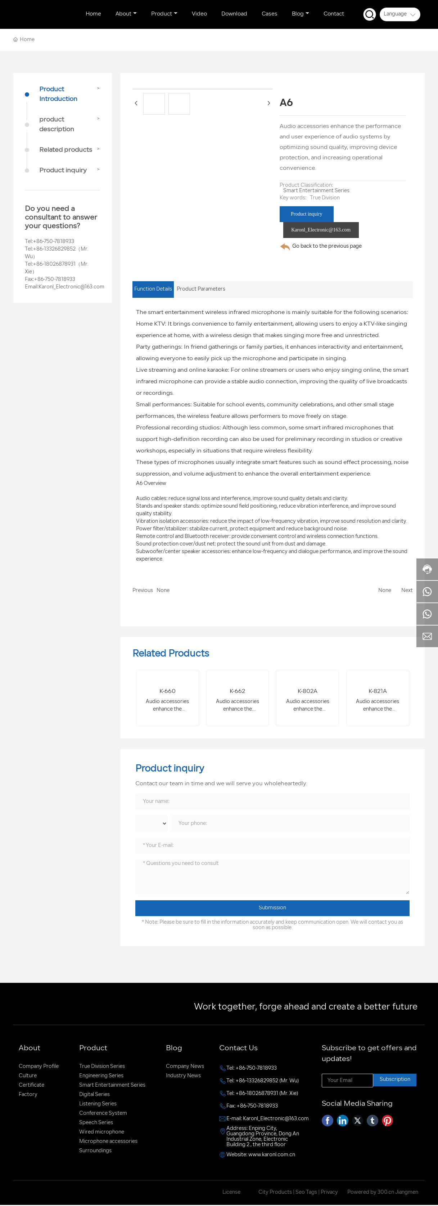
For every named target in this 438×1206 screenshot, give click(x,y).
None (163, 590)
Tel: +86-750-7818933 (251, 1069)
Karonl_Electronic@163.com (71, 287)
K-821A (378, 691)
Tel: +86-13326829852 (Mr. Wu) (262, 1081)
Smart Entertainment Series (316, 191)
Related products (65, 150)
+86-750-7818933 (53, 241)
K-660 (167, 691)
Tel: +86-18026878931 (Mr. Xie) (262, 1094)
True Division (325, 198)
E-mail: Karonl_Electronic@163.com (267, 1119)
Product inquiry (63, 170)
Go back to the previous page (327, 246)
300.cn (385, 1193)
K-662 (237, 691)
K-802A (307, 691)
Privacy (329, 1193)
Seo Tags (306, 1193)
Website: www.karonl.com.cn (260, 1155)
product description (56, 124)
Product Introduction (58, 94)
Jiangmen (406, 1193)
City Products (275, 1193)
